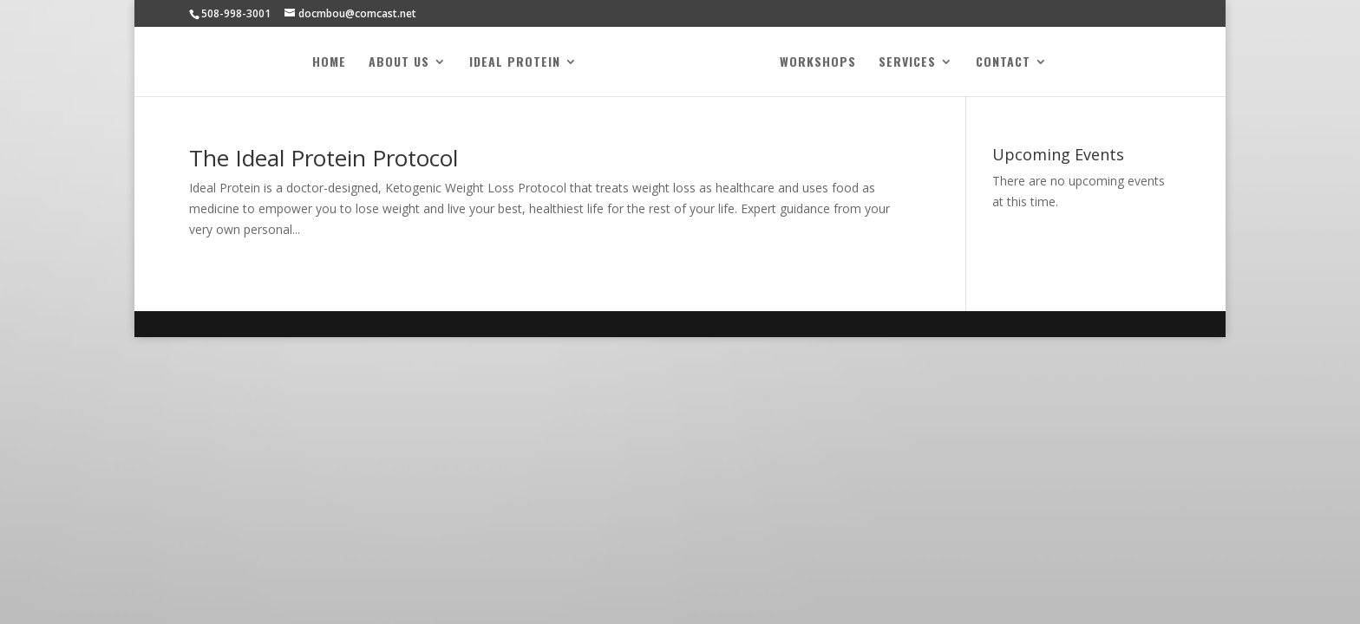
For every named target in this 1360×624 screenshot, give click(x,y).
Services (907, 62)
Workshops (818, 62)
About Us (399, 62)
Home (329, 62)
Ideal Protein (514, 62)
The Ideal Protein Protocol (323, 157)
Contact (1003, 62)
